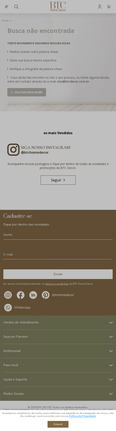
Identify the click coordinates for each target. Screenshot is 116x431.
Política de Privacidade (82, 416)
